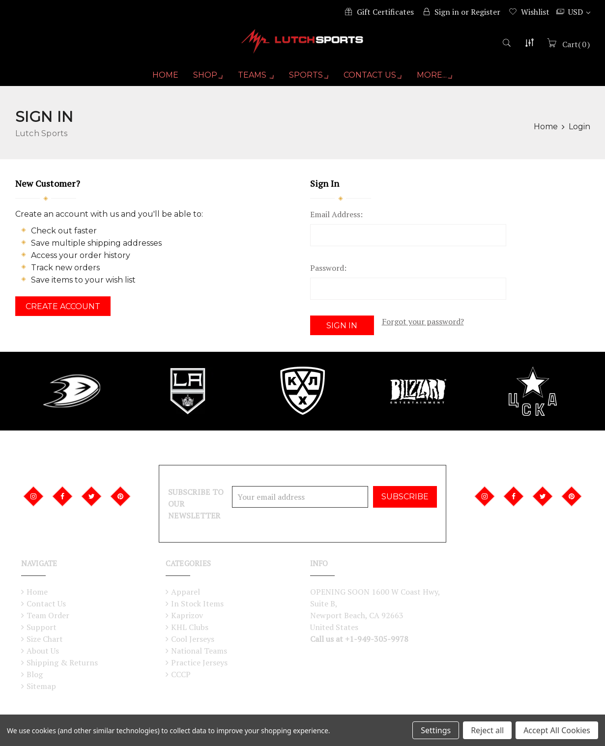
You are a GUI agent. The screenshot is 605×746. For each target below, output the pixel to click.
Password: (328, 271)
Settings (436, 730)
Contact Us (374, 79)
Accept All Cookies (556, 730)
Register (485, 11)
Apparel (185, 591)
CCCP (181, 674)
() (575, 47)
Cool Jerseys (192, 638)
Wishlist (535, 11)
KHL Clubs (189, 627)
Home (162, 79)
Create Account (63, 310)
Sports (309, 79)
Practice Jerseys (199, 662)
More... (438, 79)
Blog (35, 674)
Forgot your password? (423, 325)
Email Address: (336, 218)
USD (579, 11)
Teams (255, 79)
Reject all (487, 730)
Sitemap (41, 686)
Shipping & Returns (62, 662)
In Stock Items (197, 603)
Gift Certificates (385, 11)
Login (579, 130)
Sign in (446, 11)
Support (42, 627)
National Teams (199, 650)
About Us (43, 650)
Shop (205, 79)
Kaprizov (187, 615)
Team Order (48, 615)
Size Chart (45, 638)
